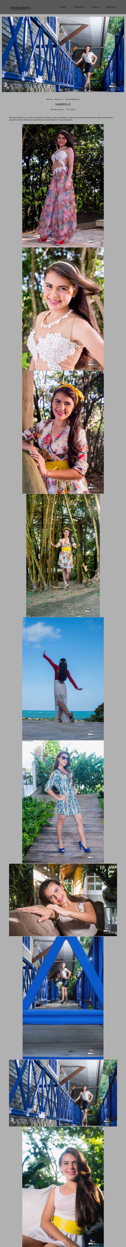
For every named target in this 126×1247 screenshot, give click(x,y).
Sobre (95, 7)
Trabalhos (79, 7)
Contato (111, 7)
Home (62, 7)
